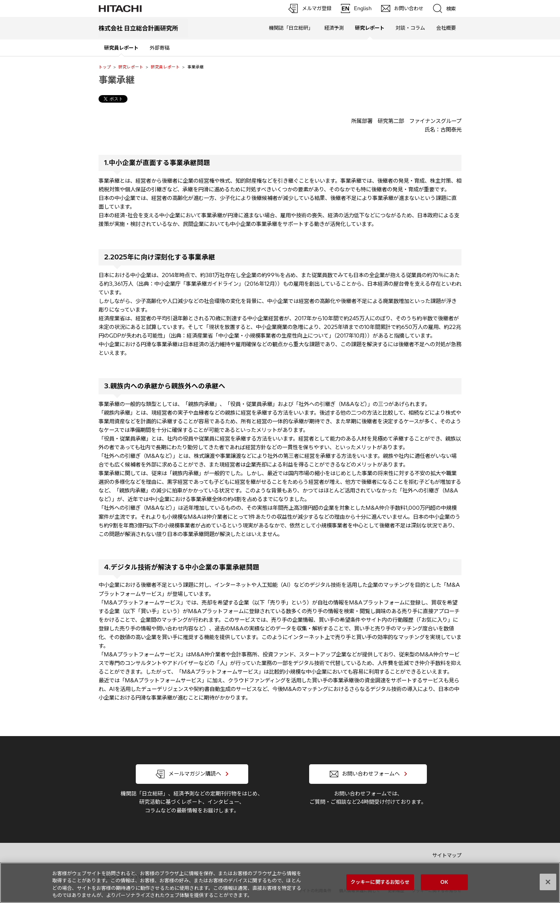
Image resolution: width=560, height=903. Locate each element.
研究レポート (130, 67)
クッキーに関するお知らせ (380, 882)
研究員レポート (165, 67)
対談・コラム (410, 28)
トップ (105, 67)
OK (444, 882)
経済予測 (334, 28)
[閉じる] (548, 882)
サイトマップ (446, 855)
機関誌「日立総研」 (291, 28)
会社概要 (446, 28)
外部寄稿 (159, 48)
